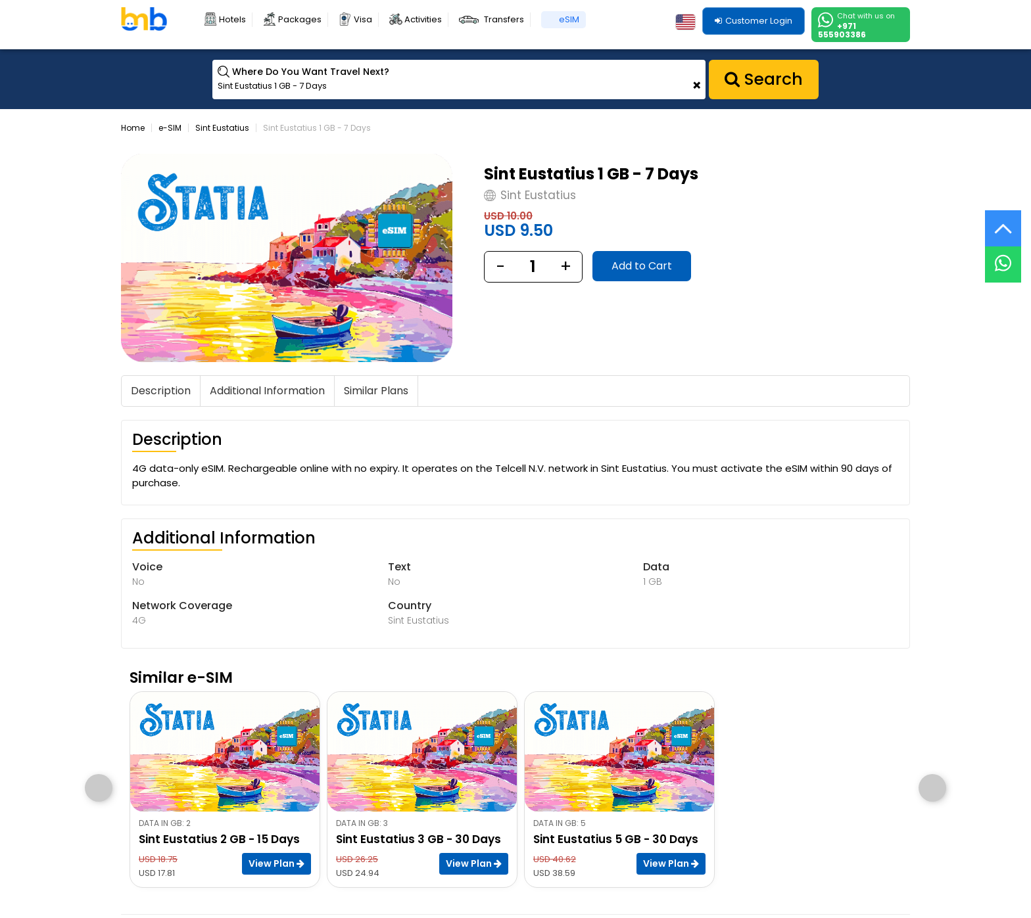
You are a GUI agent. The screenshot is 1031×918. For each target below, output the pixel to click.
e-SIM (169, 128)
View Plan (276, 863)
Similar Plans (376, 390)
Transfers (504, 19)
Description (161, 390)
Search (764, 79)
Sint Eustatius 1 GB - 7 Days (317, 128)
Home (133, 128)
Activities (423, 19)
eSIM (569, 19)
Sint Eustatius (222, 128)
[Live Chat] (1003, 255)
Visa (363, 19)
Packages (300, 19)
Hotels (232, 19)
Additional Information (267, 390)
